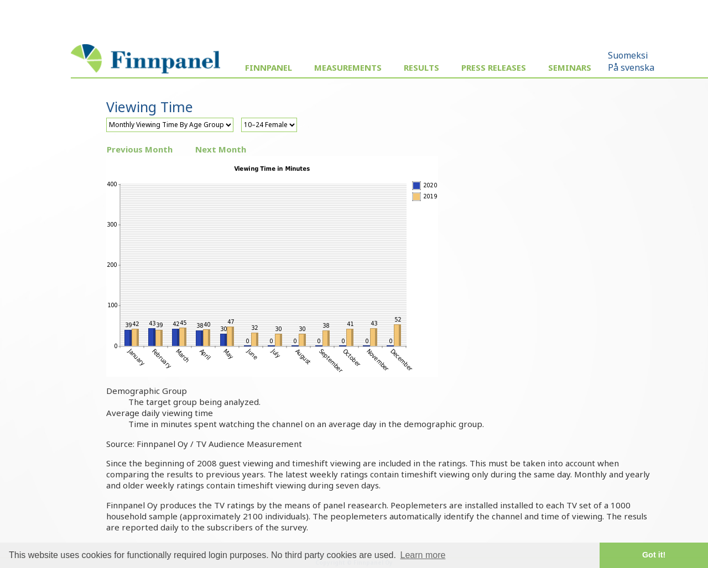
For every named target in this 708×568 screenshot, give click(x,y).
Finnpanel (268, 67)
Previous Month (140, 149)
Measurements (348, 67)
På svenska (631, 67)
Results (421, 67)
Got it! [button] (653, 554)
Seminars (569, 67)
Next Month (220, 149)
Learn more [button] (423, 555)
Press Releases (493, 67)
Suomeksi (628, 55)
